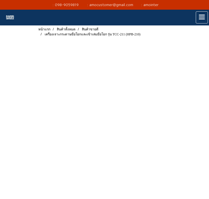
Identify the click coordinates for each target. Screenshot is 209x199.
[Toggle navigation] (202, 17)
